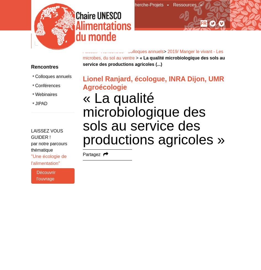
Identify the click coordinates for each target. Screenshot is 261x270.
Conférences (47, 85)
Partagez (92, 154)
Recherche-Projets (145, 4)
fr (204, 23)
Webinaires (46, 94)
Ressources (184, 4)
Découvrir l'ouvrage (46, 175)
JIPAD (41, 103)
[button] (168, 5)
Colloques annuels (53, 76)
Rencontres (45, 67)
